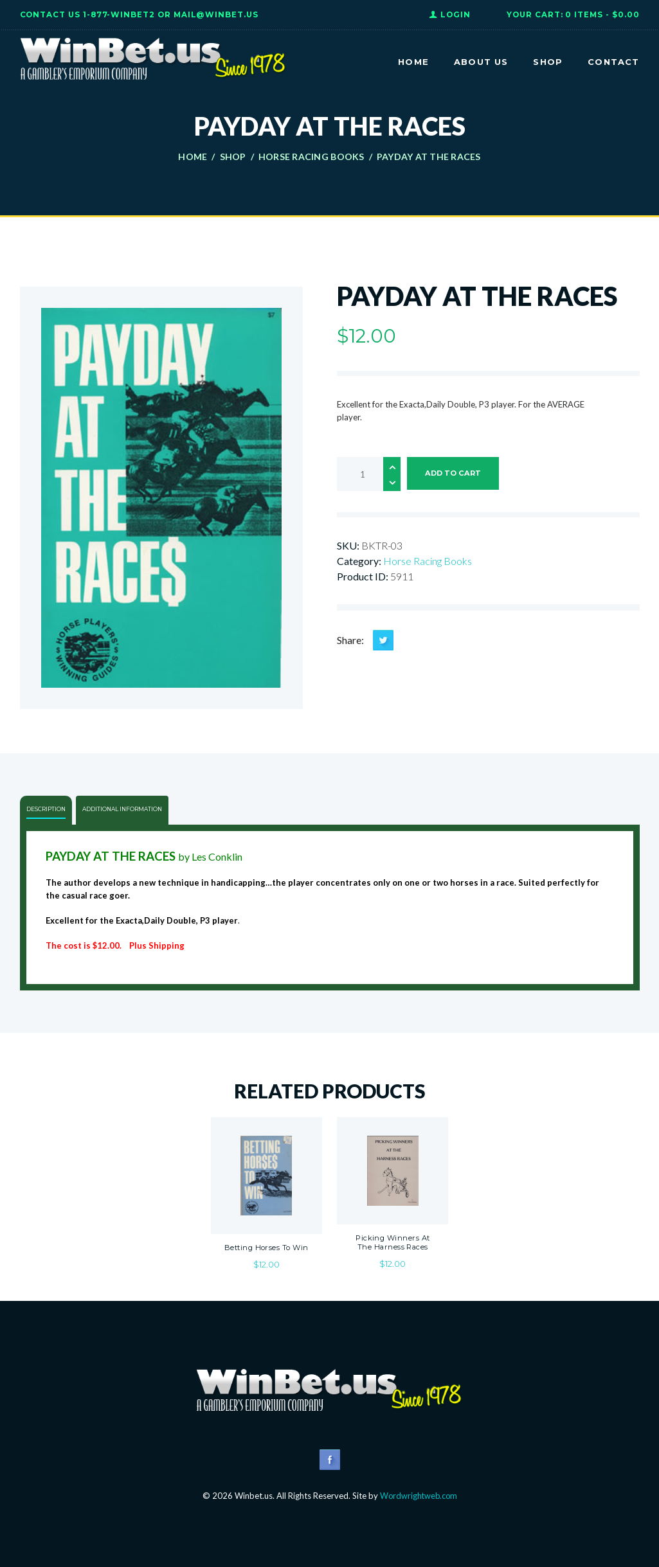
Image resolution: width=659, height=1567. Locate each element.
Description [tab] (46, 808)
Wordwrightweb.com (418, 1496)
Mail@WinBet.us (216, 14)
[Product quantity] (369, 474)
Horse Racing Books (311, 157)
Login (455, 14)
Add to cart (454, 473)
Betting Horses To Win (266, 1247)
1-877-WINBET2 (119, 14)
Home (192, 157)
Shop (233, 157)
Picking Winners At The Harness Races (393, 1242)
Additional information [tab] (124, 808)
